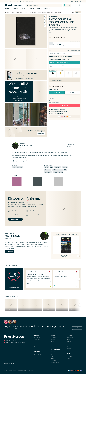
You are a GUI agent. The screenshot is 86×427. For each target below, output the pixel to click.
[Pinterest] (12, 363)
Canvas (52, 341)
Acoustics (53, 351)
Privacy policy (30, 370)
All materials (53, 345)
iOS (25, 78)
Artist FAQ (69, 356)
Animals (46, 167)
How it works (70, 337)
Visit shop (71, 144)
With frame (53, 355)
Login (72, 1)
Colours (36, 347)
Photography (48, 170)
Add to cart (64, 105)
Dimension (23, 8)
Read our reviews (18, 100)
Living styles (37, 356)
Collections (15, 8)
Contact (76, 1)
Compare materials (55, 362)
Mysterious (19, 167)
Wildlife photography (57, 170)
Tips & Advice (47, 8)
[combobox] (40, 5)
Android (30, 78)
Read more (70, 146)
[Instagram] (9, 363)
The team (69, 347)
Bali (65, 170)
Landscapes (57, 167)
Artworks (7, 8)
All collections (37, 353)
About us (69, 343)
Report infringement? (22, 370)
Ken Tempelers (54, 16)
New (35, 341)
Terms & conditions (8, 370)
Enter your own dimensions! (60, 56)
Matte (52, 356)
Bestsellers (37, 339)
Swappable (53, 353)
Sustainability (70, 345)
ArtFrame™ (53, 337)
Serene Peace (48, 172)
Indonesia (64, 167)
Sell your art (69, 355)
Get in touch (77, 328)
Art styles (36, 345)
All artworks (37, 337)
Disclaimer (15, 370)
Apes (51, 167)
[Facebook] (14, 363)
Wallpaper (53, 339)
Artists (39, 8)
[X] (16, 363)
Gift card (69, 341)
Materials (32, 8)
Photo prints (53, 343)
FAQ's (68, 339)
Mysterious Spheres (58, 172)
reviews (11, 1)
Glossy (52, 358)
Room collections (38, 355)
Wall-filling (53, 360)
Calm (14, 167)
